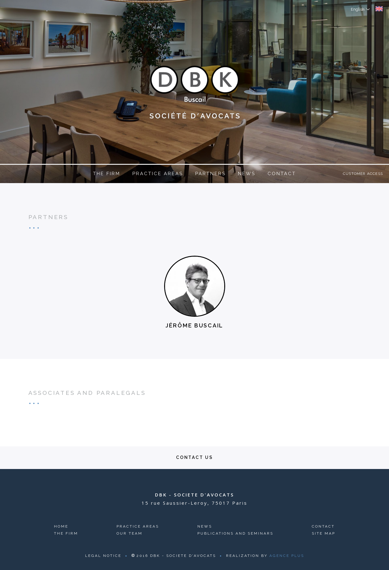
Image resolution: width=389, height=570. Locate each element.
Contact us (194, 457)
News (246, 173)
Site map (323, 533)
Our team (129, 533)
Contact (282, 173)
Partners (210, 173)
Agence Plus (286, 556)
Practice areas (157, 173)
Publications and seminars (235, 533)
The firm (106, 173)
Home (61, 526)
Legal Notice (103, 556)
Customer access (363, 173)
